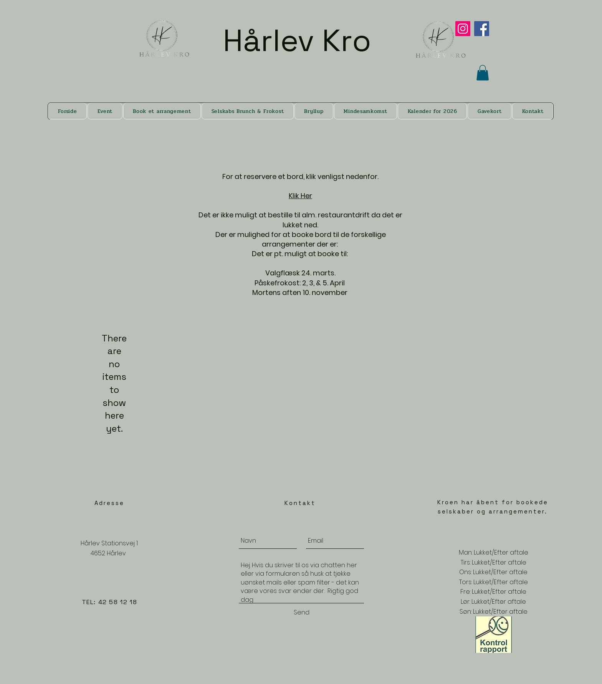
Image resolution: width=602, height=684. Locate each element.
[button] (482, 73)
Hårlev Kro (301, 40)
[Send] (301, 612)
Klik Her (300, 195)
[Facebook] (481, 28)
